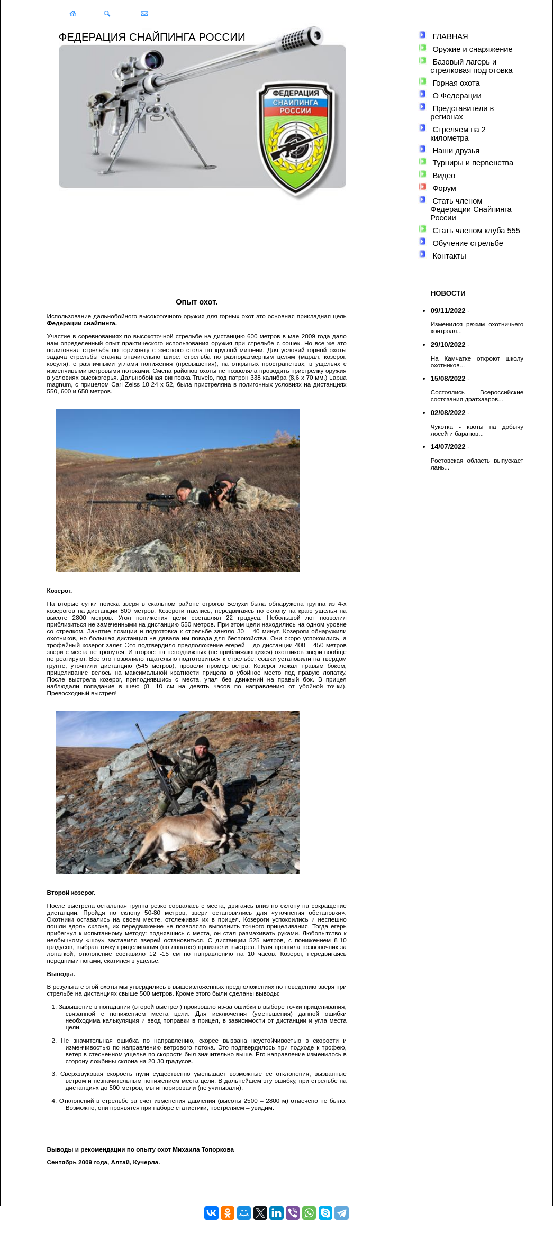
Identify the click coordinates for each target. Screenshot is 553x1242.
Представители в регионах (462, 112)
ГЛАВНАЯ (450, 36)
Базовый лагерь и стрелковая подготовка (471, 66)
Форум (444, 188)
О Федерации (456, 95)
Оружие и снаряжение (472, 49)
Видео (443, 175)
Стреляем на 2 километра (457, 133)
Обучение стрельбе (467, 243)
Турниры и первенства (472, 163)
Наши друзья (455, 150)
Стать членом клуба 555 (476, 230)
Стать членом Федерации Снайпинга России (470, 209)
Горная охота (455, 83)
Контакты (449, 256)
